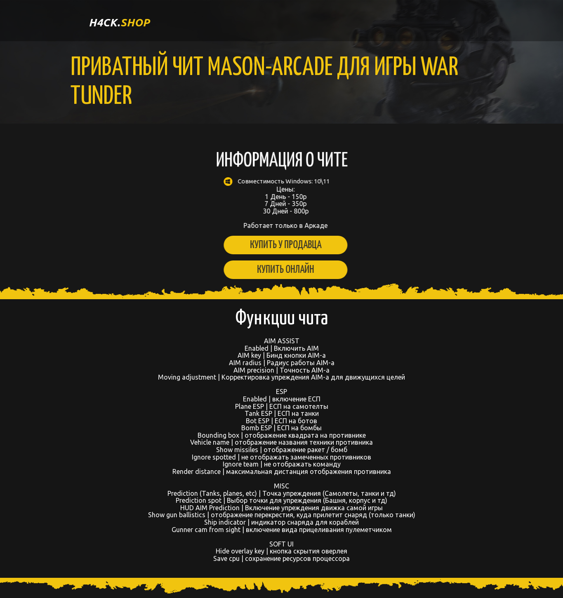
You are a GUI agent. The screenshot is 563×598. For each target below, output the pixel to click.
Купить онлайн (280, 270)
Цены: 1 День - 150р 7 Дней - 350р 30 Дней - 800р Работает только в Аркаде (280, 203)
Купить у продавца (280, 245)
